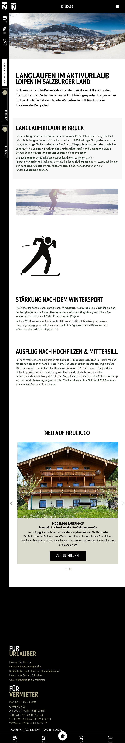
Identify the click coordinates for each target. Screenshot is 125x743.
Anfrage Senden (4, 72)
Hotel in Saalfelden (20, 662)
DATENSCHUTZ (53, 729)
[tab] (66, 569)
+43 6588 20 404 (32, 715)
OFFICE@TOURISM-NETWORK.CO (30, 719)
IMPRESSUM (33, 729)
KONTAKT (17, 729)
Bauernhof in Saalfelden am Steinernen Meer (34, 671)
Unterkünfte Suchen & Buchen (25, 675)
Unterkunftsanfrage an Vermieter (27, 680)
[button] (115, 6)
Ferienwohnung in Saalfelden (25, 666)
